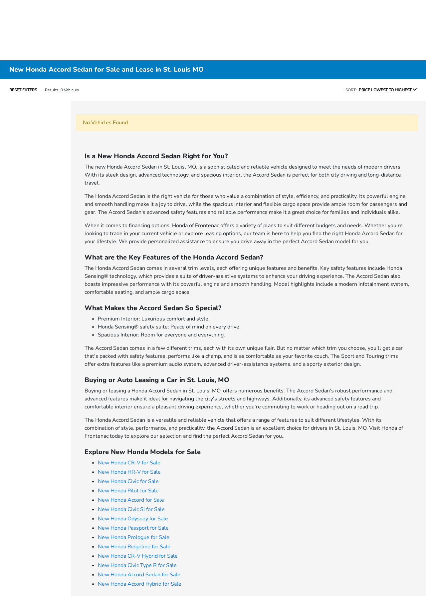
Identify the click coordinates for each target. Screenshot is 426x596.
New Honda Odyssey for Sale (133, 518)
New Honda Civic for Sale (128, 481)
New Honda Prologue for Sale (133, 537)
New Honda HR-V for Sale (129, 472)
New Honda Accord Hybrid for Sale (139, 584)
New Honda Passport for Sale (133, 528)
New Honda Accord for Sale (131, 500)
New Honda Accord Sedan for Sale (139, 574)
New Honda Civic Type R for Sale (137, 565)
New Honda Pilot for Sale (128, 490)
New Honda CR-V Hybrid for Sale (138, 556)
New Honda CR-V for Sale (129, 462)
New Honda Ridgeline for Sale (134, 546)
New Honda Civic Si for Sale (131, 509)
